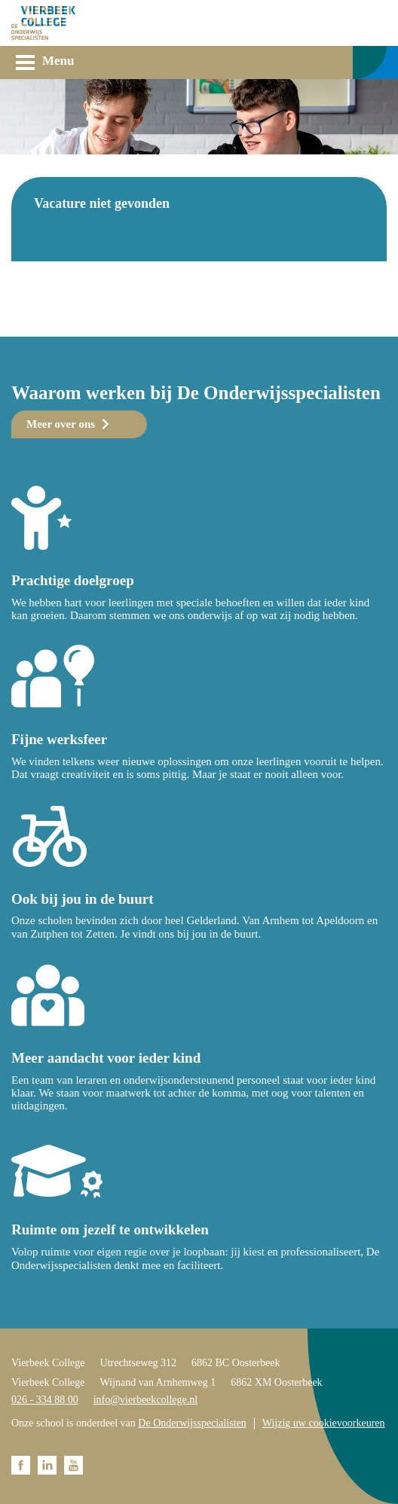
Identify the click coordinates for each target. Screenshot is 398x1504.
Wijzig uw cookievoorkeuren (323, 1423)
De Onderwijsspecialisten (192, 1423)
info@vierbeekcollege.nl (145, 1399)
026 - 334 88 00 (44, 1399)
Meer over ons (60, 424)
